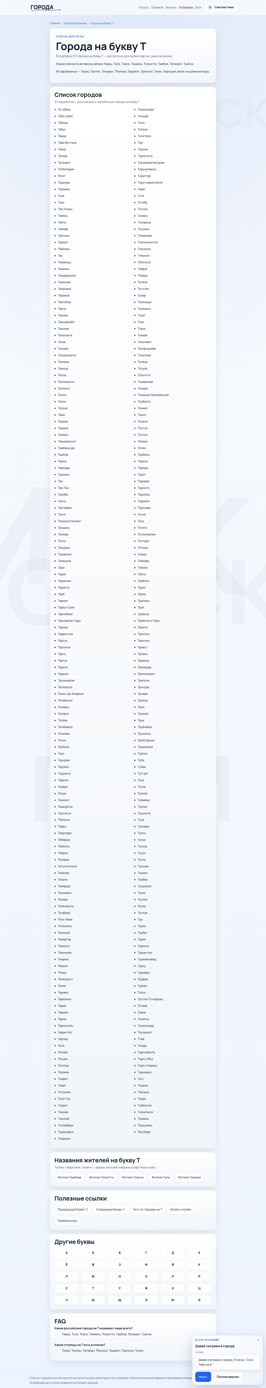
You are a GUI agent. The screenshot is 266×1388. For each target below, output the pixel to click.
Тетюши (63, 1065)
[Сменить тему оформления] (220, 7)
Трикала (143, 660)
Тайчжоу (64, 236)
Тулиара (143, 826)
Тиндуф (143, 116)
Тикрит (63, 1105)
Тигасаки (64, 1092)
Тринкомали (146, 674)
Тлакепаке (145, 236)
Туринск (143, 946)
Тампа (62, 461)
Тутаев (142, 1006)
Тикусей (63, 1119)
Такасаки (64, 282)
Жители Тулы (161, 1177)
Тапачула (64, 561)
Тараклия (64, 581)
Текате (62, 879)
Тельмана (64, 926)
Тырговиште (146, 1052)
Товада (143, 275)
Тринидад (144, 667)
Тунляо (143, 899)
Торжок (143, 461)
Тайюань (64, 249)
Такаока (63, 269)
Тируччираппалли (150, 182)
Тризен (143, 654)
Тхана (142, 1012)
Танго (62, 514)
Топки (142, 448)
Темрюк (63, 959)
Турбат (142, 933)
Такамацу (64, 262)
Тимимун (64, 1139)
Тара (61, 567)
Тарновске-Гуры (69, 621)
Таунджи (64, 760)
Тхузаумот (145, 1032)
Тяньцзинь (145, 1125)
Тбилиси (64, 820)
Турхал (142, 986)
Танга (62, 501)
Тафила (63, 780)
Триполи (143, 680)
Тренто (143, 627)
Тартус (62, 660)
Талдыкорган (67, 355)
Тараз (62, 574)
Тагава (62, 156)
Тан (60, 481)
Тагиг (61, 176)
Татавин (63, 707)
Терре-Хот (65, 1032)
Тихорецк (144, 222)
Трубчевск (145, 727)
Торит (142, 475)
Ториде (143, 468)
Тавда (62, 136)
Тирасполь (145, 156)
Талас (62, 342)
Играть (144, 7)
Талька (62, 408)
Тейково (63, 873)
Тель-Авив (65, 919)
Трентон (143, 634)
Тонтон (143, 435)
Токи (141, 322)
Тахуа (62, 793)
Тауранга (64, 773)
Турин (142, 939)
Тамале (63, 421)
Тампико (64, 475)
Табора (63, 123)
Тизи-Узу (64, 1099)
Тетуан (62, 1059)
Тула (141, 820)
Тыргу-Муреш (147, 1065)
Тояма (142, 554)
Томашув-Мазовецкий (153, 395)
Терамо (63, 992)
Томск (142, 415)
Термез (63, 1012)
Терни (62, 1019)
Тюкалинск (145, 1112)
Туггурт (143, 773)
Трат (141, 607)
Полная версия (228, 1377)
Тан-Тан (63, 488)
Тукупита (144, 813)
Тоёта (142, 574)
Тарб (61, 594)
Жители (171, 7)
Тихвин (143, 216)
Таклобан (64, 302)
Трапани (143, 601)
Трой (141, 707)
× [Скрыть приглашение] (258, 1339)
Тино (141, 123)
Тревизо (143, 614)
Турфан (143, 979)
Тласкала (144, 249)
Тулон (142, 833)
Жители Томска (133, 1177)
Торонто (143, 488)
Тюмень (143, 1119)
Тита (141, 196)
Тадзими (64, 189)
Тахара (63, 787)
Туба (141, 760)
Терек (62, 1006)
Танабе (63, 494)
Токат (142, 315)
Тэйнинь (143, 1092)
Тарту (62, 654)
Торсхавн (144, 508)
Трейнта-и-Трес (149, 621)
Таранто (63, 587)
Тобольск (144, 262)
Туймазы (144, 800)
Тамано (63, 435)
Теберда (64, 840)
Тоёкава (143, 561)
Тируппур (144, 176)
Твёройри (64, 833)
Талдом (63, 348)
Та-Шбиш (64, 109)
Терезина (64, 999)
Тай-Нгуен (65, 209)
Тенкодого (65, 979)
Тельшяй (64, 933)
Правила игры (67, 1221)
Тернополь (65, 1026)
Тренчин (143, 641)
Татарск (63, 714)
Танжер (63, 534)
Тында (142, 1046)
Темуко (63, 966)
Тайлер (63, 229)
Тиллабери (65, 1125)
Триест (142, 647)
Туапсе (142, 753)
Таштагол (64, 813)
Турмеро (144, 972)
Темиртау (64, 939)
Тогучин (143, 289)
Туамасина (145, 747)
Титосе (143, 209)
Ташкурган (65, 807)
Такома (63, 315)
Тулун (142, 853)
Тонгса (142, 428)
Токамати (144, 309)
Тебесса (63, 846)
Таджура (64, 182)
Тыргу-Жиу (145, 1059)
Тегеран (63, 860)
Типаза (143, 129)
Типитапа (144, 136)
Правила (157, 7)
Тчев (141, 1039)
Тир (140, 143)
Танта (62, 541)
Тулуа (142, 840)
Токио (142, 329)
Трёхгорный (146, 740)
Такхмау (63, 329)
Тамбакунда (66, 448)
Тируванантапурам (151, 163)
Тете (61, 1046)
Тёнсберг (144, 1132)
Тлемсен (144, 256)
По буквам (186, 7)
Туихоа (142, 793)
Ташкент (64, 800)
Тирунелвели (147, 169)
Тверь (62, 826)
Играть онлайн (180, 1209)
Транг (142, 587)
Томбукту (144, 401)
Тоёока (142, 567)
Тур (140, 919)
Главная (55, 23)
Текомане (64, 893)
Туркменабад (147, 959)
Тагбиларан (66, 169)
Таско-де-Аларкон (71, 694)
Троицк (143, 700)
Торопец (144, 494)
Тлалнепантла (148, 242)
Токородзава (147, 348)
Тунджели (144, 886)
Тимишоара (146, 109)
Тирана (143, 149)
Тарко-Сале (66, 607)
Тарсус (62, 641)
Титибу (142, 202)
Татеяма (63, 734)
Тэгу (141, 1079)
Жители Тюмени (189, 1177)
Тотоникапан (147, 534)
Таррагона (65, 634)
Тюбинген (145, 1105)
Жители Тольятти (101, 1177)
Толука (142, 368)
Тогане (142, 282)
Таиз (61, 202)
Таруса (62, 667)
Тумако (143, 873)
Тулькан (143, 866)
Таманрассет (67, 441)
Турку (142, 966)
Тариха (63, 601)
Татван (62, 720)
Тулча (142, 860)
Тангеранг (65, 508)
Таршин (63, 674)
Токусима (144, 355)
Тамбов (63, 455)
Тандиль (63, 528)
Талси (62, 401)
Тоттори (143, 541)
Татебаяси (65, 727)
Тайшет (63, 242)
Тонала (143, 421)
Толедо (143, 362)
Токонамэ (144, 342)
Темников (64, 953)
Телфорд (64, 913)
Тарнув (63, 627)
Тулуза (142, 846)
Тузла (142, 787)
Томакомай (145, 382)
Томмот (143, 408)
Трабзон (143, 581)
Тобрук (142, 269)
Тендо (62, 972)
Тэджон (143, 1085)
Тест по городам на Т (147, 1209)
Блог (198, 7)
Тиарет (63, 1079)
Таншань (64, 548)
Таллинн (64, 388)
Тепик (62, 986)
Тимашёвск (66, 1132)
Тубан (142, 767)
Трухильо (144, 734)
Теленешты (66, 906)
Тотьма (143, 548)
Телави (63, 899)
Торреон (144, 501)
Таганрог (64, 163)
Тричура (143, 687)
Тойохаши (144, 302)
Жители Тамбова (69, 1177)
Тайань (63, 216)
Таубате (63, 747)
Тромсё (143, 714)
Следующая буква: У (110, 1209)
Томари (143, 388)
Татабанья (65, 700)
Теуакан (63, 1072)
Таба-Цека (65, 116)
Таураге (63, 767)
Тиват (62, 1085)
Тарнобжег (65, 614)
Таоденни (64, 554)
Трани (142, 594)
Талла (62, 375)
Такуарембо (66, 322)
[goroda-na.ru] (49, 7)
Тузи (141, 780)
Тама (61, 415)
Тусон (142, 992)
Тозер (142, 295)
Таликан (63, 362)
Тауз (61, 753)
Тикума (63, 1112)
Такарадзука (66, 275)
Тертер (63, 1039)
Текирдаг (64, 886)
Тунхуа (142, 913)
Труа (141, 720)
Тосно (142, 514)
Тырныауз (144, 1072)
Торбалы (144, 455)
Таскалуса (65, 687)
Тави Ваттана (67, 143)
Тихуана (143, 229)
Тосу (141, 521)
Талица (63, 368)
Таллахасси (66, 382)
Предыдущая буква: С (73, 1209)
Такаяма (63, 295)
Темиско (64, 946)
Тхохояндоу (146, 1026)
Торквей (143, 481)
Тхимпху (143, 1019)
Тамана (63, 428)
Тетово (63, 1052)
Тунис (142, 893)
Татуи (62, 740)
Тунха (142, 906)
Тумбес (143, 879)
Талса (62, 395)
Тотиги (142, 528)
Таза (61, 196)
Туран (142, 926)
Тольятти (144, 375)
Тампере (64, 468)
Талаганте (65, 335)
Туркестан (145, 953)
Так (60, 256)
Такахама (64, 289)
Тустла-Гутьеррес (150, 999)
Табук (62, 129)
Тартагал (64, 647)
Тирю (141, 189)
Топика (142, 441)
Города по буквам (75, 23)
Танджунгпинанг (69, 521)
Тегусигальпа (67, 866)
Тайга (62, 222)
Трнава (143, 694)
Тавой (62, 149)
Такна (62, 309)
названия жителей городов (79, 1383)
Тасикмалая (66, 680)
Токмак (143, 335)
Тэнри (142, 1099)
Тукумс (142, 807)
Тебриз (63, 853)
